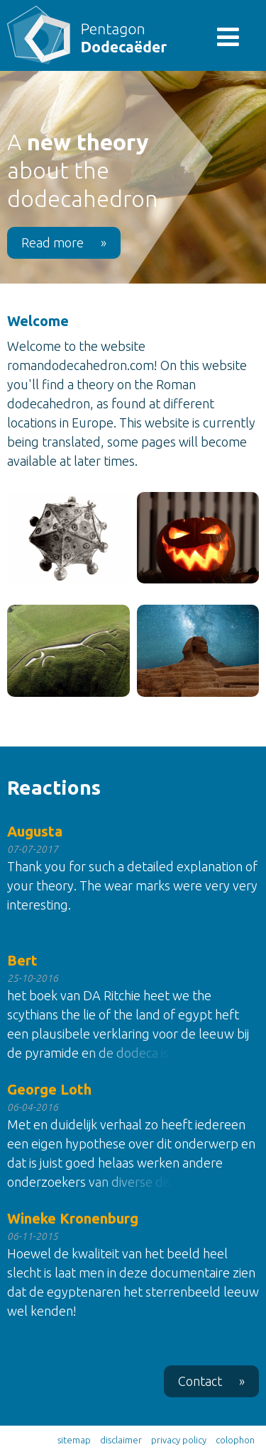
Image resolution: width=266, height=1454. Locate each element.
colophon (235, 1440)
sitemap (74, 1440)
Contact (211, 1381)
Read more (63, 242)
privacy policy (178, 1440)
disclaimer (121, 1440)
